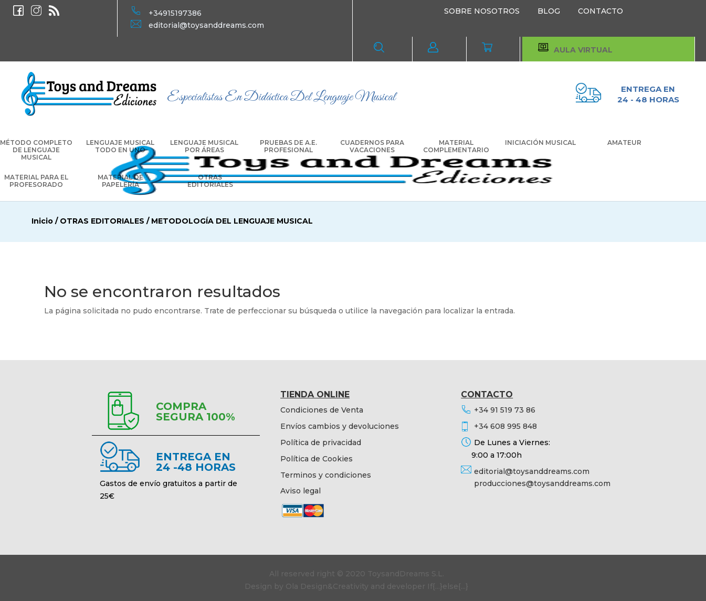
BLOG (549, 11)
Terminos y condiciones (325, 475)
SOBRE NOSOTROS (482, 11)
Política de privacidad (320, 442)
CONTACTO (600, 11)
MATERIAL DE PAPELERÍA (120, 181)
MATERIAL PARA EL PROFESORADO (36, 181)
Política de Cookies (316, 458)
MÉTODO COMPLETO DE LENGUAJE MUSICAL (36, 150)
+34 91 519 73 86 (504, 410)
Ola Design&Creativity (327, 586)
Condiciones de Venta (321, 410)
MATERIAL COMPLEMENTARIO (456, 146)
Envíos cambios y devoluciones (339, 426)
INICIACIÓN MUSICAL (540, 142)
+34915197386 (175, 13)
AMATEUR (624, 142)
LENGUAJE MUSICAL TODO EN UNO (120, 146)
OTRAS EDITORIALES (210, 181)
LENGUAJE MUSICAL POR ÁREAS (204, 146)
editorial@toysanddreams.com (206, 25)
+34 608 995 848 (505, 426)
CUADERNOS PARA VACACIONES (372, 146)
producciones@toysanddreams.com (542, 483)
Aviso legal (300, 490)
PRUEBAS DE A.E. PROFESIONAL (288, 146)
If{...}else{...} (447, 586)
